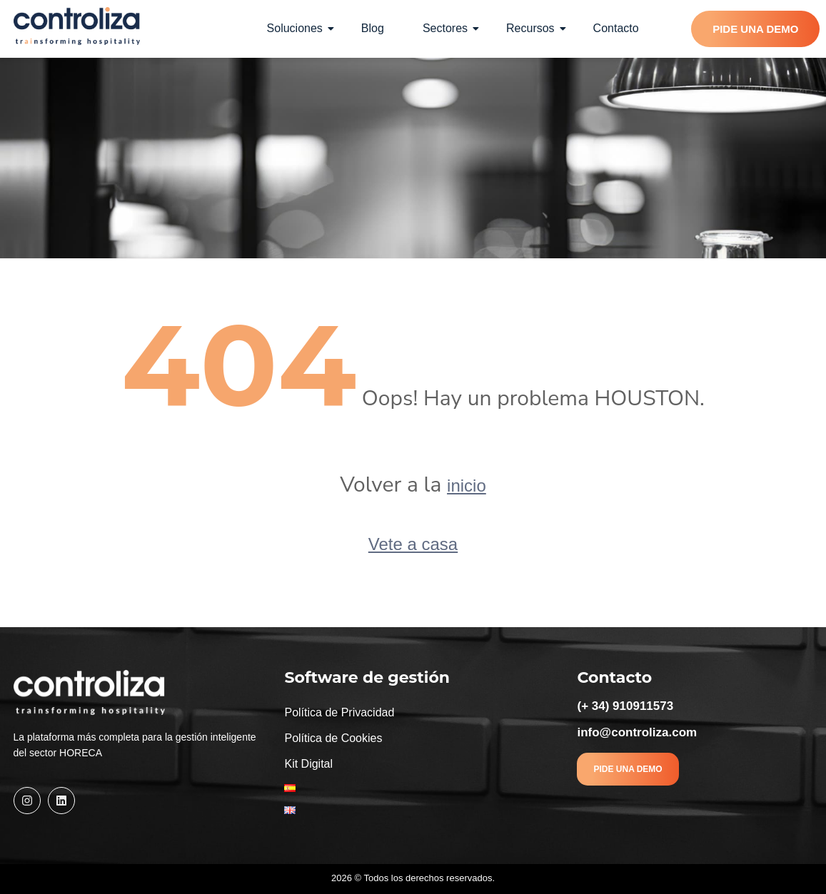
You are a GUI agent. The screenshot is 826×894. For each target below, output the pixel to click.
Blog (372, 28)
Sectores (451, 28)
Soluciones (300, 28)
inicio (466, 485)
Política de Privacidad (339, 712)
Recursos (536, 28)
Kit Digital (308, 764)
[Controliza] (77, 26)
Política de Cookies (333, 738)
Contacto (616, 28)
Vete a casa (413, 544)
